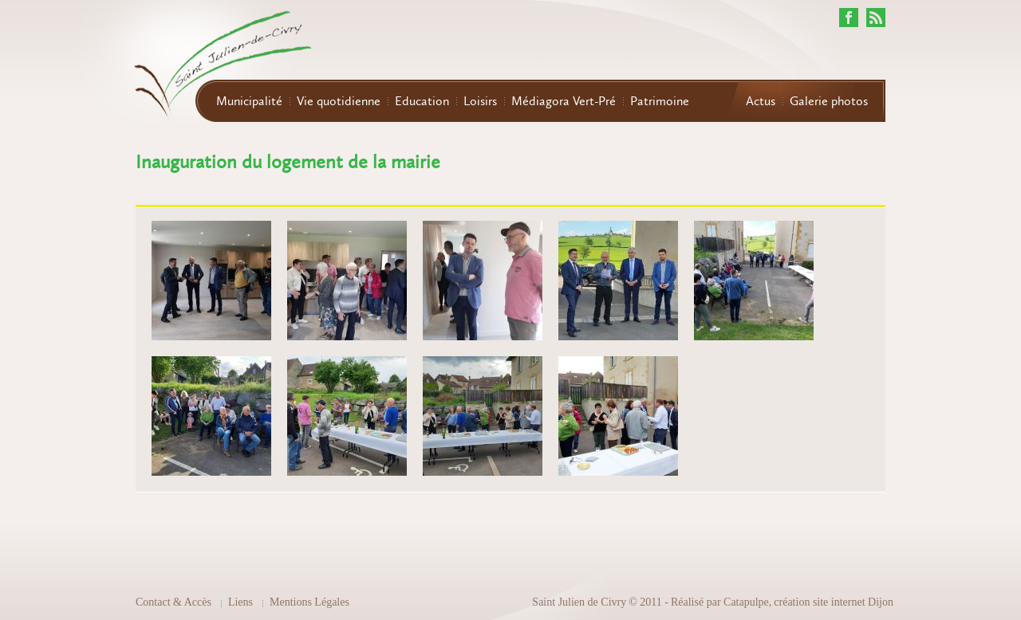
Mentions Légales (309, 602)
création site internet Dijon (833, 602)
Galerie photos (829, 101)
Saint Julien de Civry (579, 602)
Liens (240, 602)
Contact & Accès (173, 602)
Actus (760, 101)
